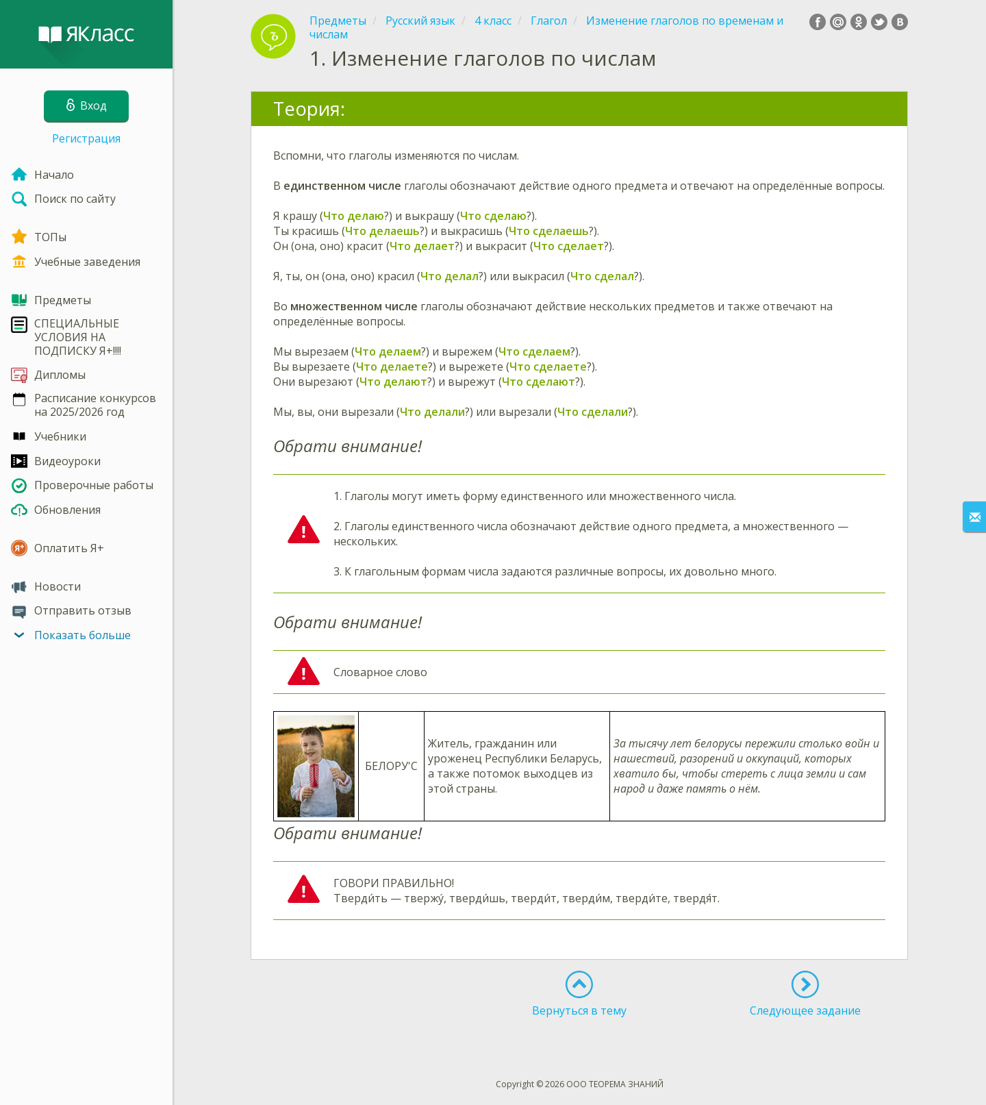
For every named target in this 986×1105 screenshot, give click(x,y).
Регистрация (86, 138)
